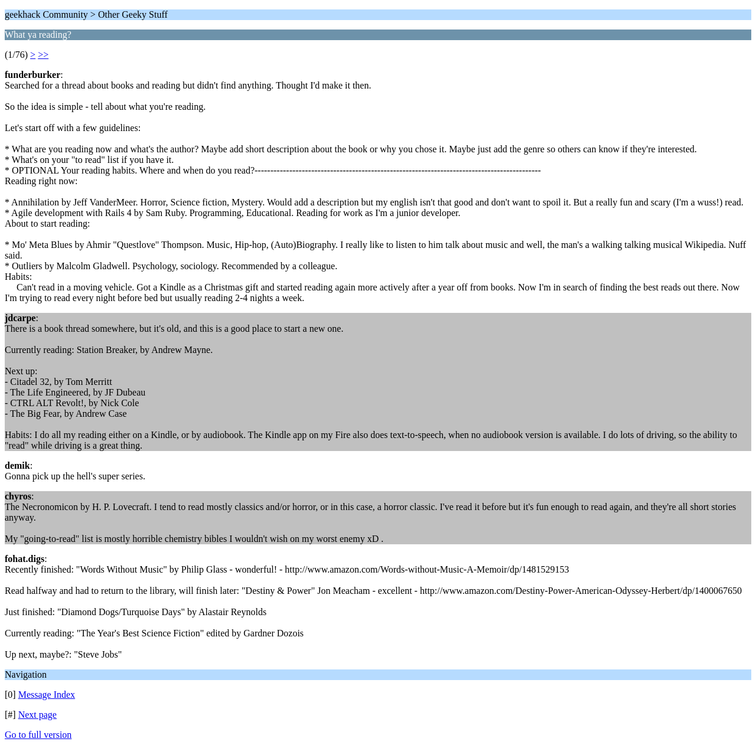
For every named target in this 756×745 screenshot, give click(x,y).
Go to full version (38, 735)
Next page (37, 715)
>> (43, 55)
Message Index (46, 695)
